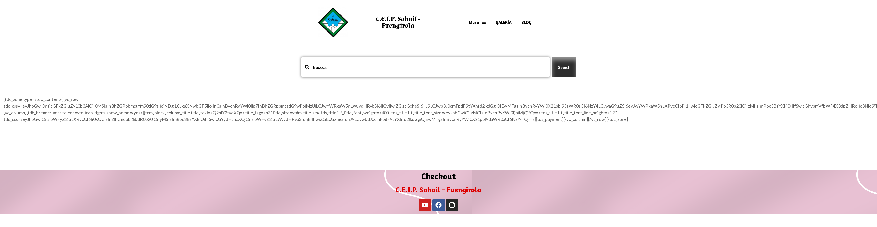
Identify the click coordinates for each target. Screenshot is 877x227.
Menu (477, 22)
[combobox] (425, 67)
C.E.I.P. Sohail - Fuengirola (398, 22)
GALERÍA (504, 22)
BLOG (526, 22)
